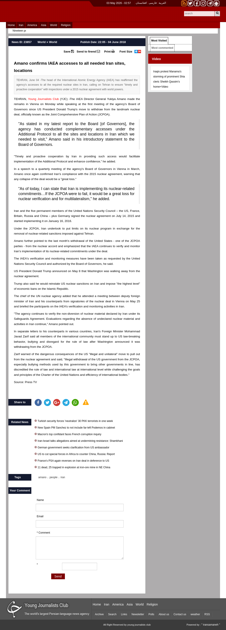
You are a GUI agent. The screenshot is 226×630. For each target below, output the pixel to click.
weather (195, 614)
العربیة (162, 2)
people (53, 477)
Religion (65, 25)
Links (124, 614)
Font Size (126, 51)
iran (63, 477)
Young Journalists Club (43, 99)
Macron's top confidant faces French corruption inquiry (68, 434)
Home (11, 25)
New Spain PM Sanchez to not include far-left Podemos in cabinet (75, 427)
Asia (43, 25)
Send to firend (88, 51)
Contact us (179, 614)
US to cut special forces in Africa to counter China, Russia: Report (75, 454)
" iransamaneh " (210, 624)
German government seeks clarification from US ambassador (72, 447)
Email (40, 516)
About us (164, 614)
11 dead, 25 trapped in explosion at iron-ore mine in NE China (72, 467)
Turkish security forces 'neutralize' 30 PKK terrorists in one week (74, 421)
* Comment (43, 532)
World (53, 25)
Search (112, 614)
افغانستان (141, 2)
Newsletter (138, 614)
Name (40, 500)
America (32, 25)
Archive (99, 614)
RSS (207, 614)
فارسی (153, 2)
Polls (151, 614)
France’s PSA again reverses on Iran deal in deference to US (72, 460)
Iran (21, 25)
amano (42, 477)
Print (109, 51)
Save (69, 51)
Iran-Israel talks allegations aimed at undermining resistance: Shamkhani (79, 440)
